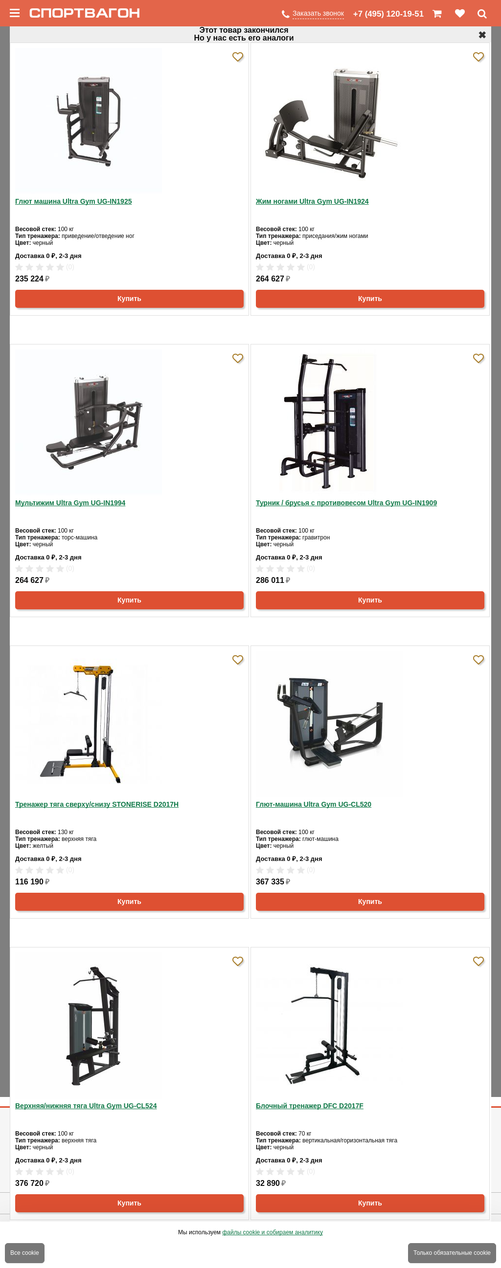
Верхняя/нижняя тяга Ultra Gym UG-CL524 (86, 1106)
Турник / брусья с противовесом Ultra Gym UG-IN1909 (346, 503)
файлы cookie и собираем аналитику (272, 1232)
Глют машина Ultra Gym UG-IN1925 (73, 201)
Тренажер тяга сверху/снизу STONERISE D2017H (97, 804)
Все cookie (24, 1252)
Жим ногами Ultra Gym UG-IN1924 (312, 201)
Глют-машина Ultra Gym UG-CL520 (313, 804)
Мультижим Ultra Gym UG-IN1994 (70, 503)
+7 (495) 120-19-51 (388, 14)
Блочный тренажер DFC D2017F (310, 1106)
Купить (129, 298)
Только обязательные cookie (452, 1252)
